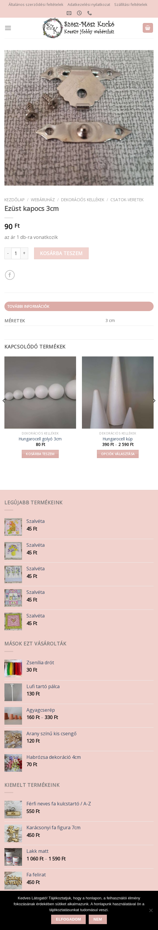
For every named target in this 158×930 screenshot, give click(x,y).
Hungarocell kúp (118, 439)
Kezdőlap (14, 199)
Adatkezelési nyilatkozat (89, 4)
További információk (28, 306)
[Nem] (151, 912)
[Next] (154, 412)
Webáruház (43, 199)
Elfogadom (68, 919)
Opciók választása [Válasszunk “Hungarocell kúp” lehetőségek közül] (118, 454)
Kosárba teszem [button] (40, 454)
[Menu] (7, 28)
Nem (97, 919)
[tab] (79, 306)
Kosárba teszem (61, 253)
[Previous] (4, 412)
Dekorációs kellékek (82, 199)
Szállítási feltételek (130, 4)
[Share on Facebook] (10, 275)
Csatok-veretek (127, 199)
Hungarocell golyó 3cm (40, 439)
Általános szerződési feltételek (36, 4)
